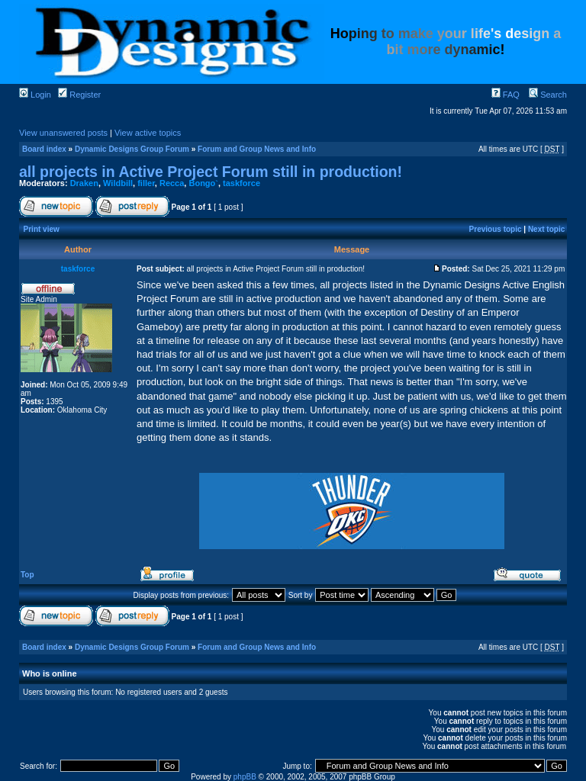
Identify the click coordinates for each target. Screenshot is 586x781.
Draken (84, 183)
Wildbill (118, 183)
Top (27, 574)
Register (79, 94)
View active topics (147, 132)
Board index (44, 149)
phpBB (244, 777)
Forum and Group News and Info (257, 149)
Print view (42, 229)
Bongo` (202, 183)
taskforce (241, 183)
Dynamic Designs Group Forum (132, 149)
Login (35, 94)
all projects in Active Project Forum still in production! (210, 171)
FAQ (505, 94)
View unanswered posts (63, 132)
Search (548, 94)
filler (146, 183)
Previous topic (495, 229)
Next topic (546, 229)
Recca (171, 183)
